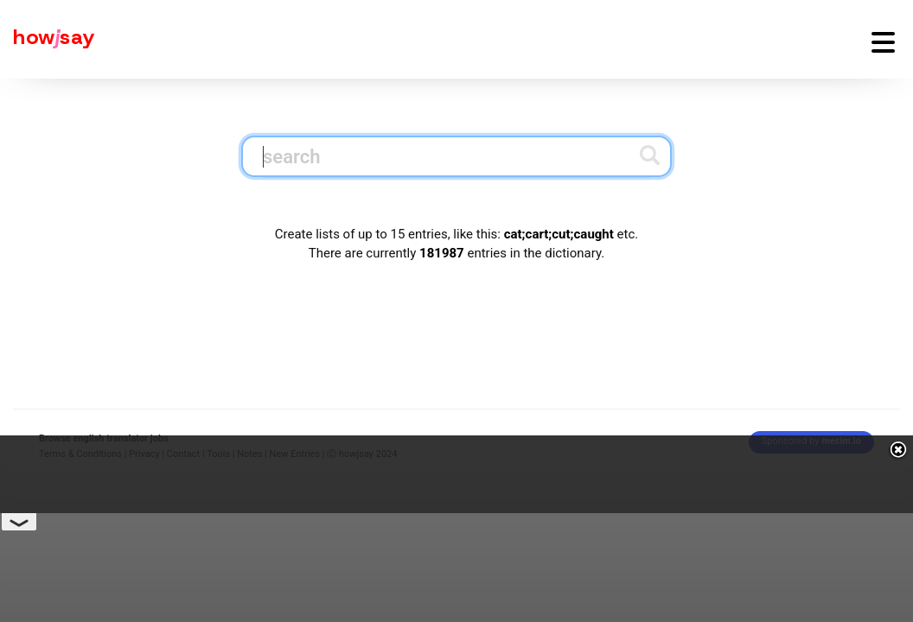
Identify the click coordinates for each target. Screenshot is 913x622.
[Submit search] (650, 155)
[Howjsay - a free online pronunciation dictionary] (47, 39)
